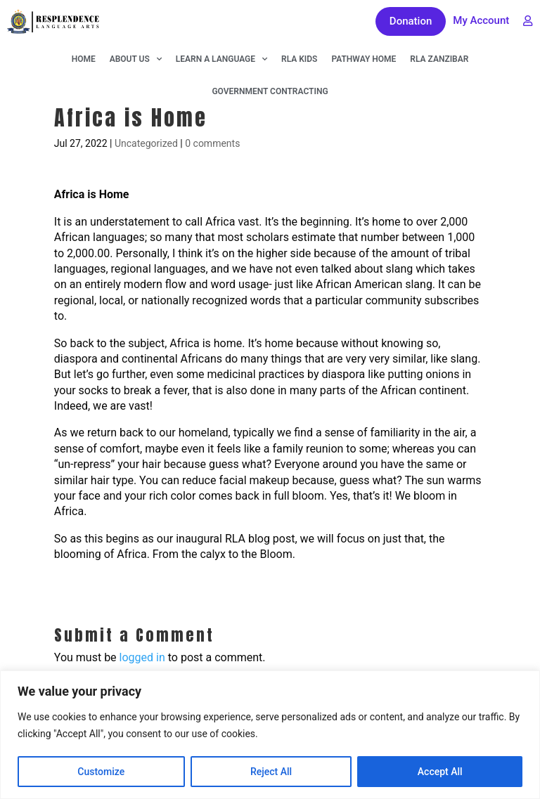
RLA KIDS (299, 59)
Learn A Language (221, 59)
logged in (142, 657)
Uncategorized (146, 143)
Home (84, 59)
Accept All (440, 771)
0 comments (212, 143)
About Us (136, 59)
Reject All (271, 771)
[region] (270, 734)
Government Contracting (270, 91)
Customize (100, 771)
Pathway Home (363, 59)
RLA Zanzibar (439, 59)
